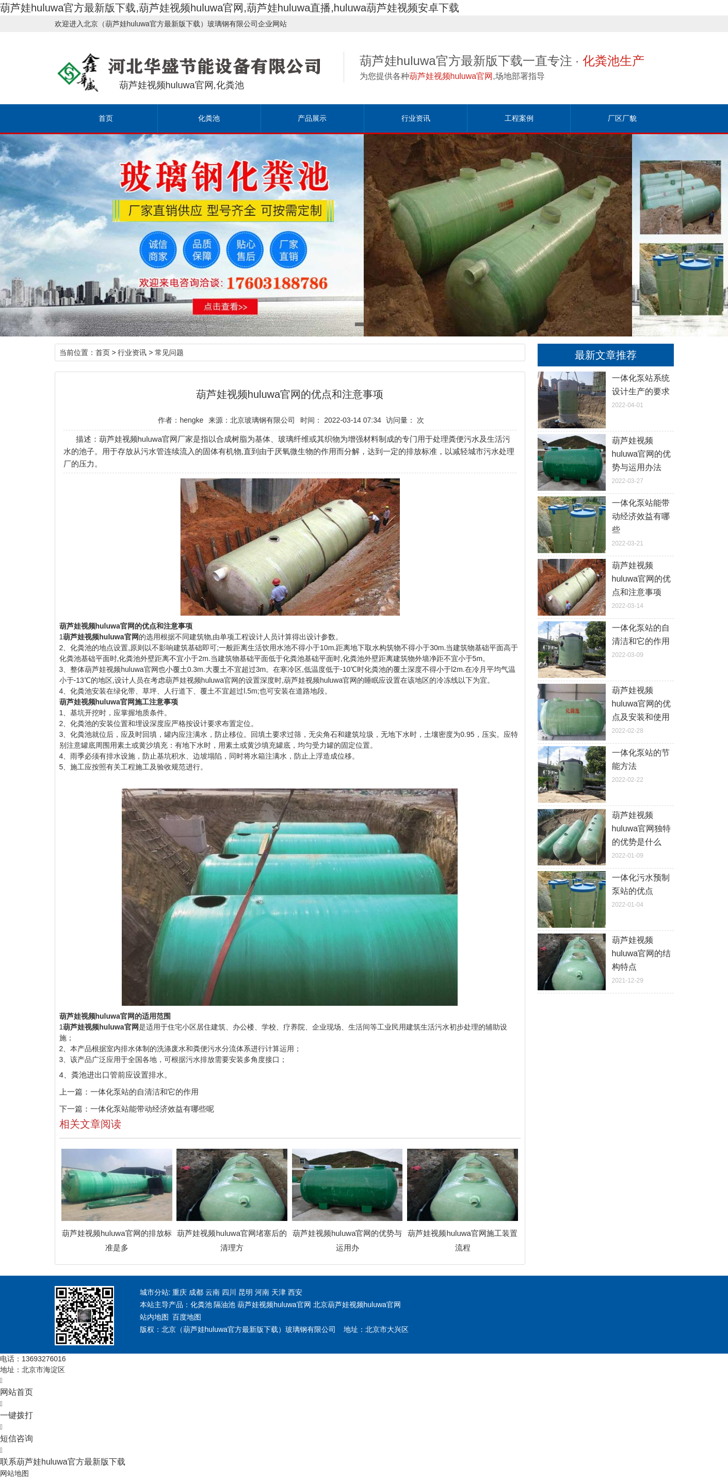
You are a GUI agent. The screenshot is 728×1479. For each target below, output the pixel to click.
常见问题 (169, 352)
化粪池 (209, 118)
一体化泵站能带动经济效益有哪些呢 (152, 1108)
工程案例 (519, 118)
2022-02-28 (606, 709)
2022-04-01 (606, 390)
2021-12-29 (606, 959)
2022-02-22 (606, 764)
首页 (106, 118)
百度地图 (186, 1317)
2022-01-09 (606, 834)
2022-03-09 (606, 639)
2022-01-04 (606, 889)
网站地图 (14, 1473)
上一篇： (74, 1091)
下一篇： (74, 1108)
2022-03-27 (606, 459)
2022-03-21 (606, 521)
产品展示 (312, 118)
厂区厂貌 (622, 118)
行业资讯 (415, 118)
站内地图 (154, 1317)
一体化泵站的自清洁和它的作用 (144, 1091)
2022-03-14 (606, 584)
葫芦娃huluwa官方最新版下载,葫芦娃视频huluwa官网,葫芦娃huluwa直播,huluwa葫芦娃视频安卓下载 (229, 7)
